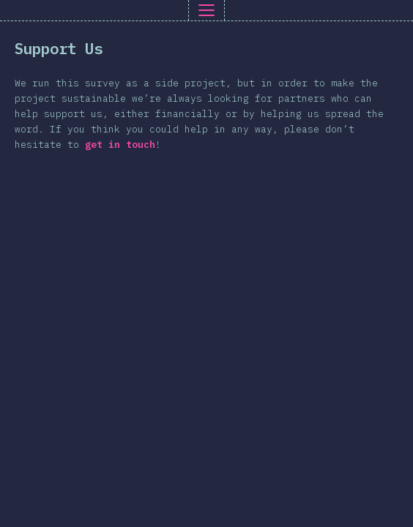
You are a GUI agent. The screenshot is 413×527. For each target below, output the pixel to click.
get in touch (120, 144)
